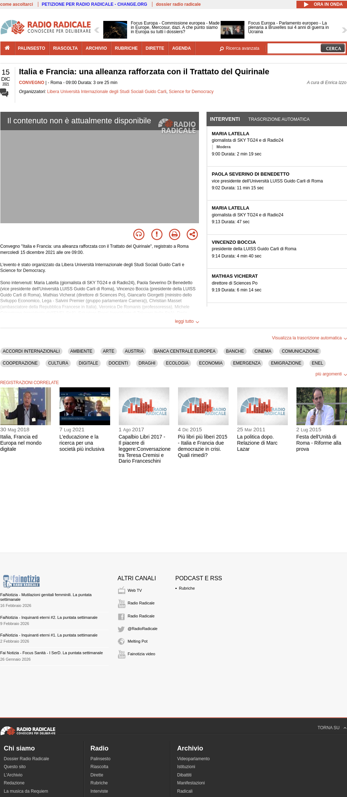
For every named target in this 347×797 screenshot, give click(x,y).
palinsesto (31, 48)
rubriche (126, 48)
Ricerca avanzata (243, 48)
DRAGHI (147, 363)
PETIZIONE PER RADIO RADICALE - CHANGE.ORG (94, 4)
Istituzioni (186, 766)
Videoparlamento (193, 758)
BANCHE (235, 351)
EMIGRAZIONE (286, 363)
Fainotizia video (141, 654)
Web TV (135, 590)
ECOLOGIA (177, 363)
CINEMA (263, 351)
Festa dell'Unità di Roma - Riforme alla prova (318, 443)
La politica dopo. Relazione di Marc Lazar (257, 443)
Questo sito (15, 766)
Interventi (225, 119)
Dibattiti (184, 775)
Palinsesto (100, 758)
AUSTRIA (134, 351)
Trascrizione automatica (279, 119)
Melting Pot (138, 641)
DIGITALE (88, 363)
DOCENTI (118, 363)
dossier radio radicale (178, 4)
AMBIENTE (81, 351)
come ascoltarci (16, 4)
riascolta (65, 48)
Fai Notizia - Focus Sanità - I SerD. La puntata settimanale (51, 653)
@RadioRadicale (143, 628)
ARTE (108, 351)
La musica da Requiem (26, 791)
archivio (96, 48)
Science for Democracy (191, 91)
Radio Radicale (141, 603)
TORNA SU (328, 727)
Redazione (14, 782)
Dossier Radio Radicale (26, 758)
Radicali (185, 791)
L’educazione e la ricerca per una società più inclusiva (82, 443)
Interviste (99, 791)
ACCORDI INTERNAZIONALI (31, 351)
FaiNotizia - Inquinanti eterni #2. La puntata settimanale (49, 617)
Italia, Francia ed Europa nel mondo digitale (21, 443)
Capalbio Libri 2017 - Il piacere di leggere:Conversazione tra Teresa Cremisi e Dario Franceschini (145, 449)
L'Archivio (13, 775)
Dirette (97, 775)
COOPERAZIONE (20, 363)
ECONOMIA (210, 363)
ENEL (317, 363)
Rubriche (187, 588)
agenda (181, 48)
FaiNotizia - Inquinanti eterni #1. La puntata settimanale (49, 635)
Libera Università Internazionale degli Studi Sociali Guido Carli (106, 91)
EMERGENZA (246, 363)
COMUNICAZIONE (300, 351)
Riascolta (99, 766)
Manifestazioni (191, 782)
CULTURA (58, 363)
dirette (155, 48)
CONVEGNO (31, 82)
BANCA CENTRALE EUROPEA (185, 351)
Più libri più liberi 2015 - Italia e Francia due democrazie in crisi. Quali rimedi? (202, 446)
